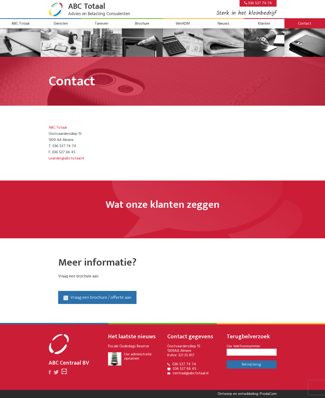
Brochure (142, 24)
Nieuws (223, 24)
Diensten (61, 24)
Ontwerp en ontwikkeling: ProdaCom (247, 394)
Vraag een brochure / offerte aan (97, 297)
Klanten (264, 24)
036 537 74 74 (258, 3)
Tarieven (101, 24)
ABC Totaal (20, 24)
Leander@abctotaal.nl (66, 158)
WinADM (183, 24)
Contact (304, 24)
